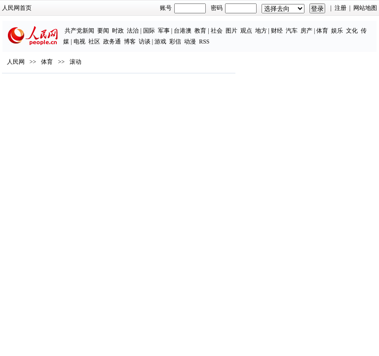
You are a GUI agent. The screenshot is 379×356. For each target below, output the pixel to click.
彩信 (175, 41)
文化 (352, 30)
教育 (200, 30)
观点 (246, 30)
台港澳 (182, 30)
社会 (217, 30)
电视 (79, 41)
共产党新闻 (79, 30)
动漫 (190, 41)
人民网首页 (17, 7)
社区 (94, 41)
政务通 (112, 41)
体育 (322, 30)
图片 (231, 30)
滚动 (75, 61)
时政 (118, 30)
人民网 (16, 61)
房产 (306, 30)
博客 (130, 41)
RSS (204, 41)
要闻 (103, 30)
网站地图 (365, 7)
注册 (340, 7)
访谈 (145, 41)
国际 (149, 30)
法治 (133, 30)
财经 (277, 30)
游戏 (160, 41)
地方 (261, 30)
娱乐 (337, 30)
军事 (164, 30)
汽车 (292, 30)
